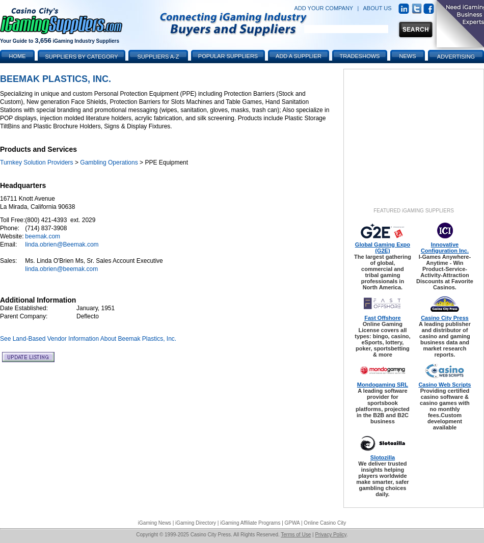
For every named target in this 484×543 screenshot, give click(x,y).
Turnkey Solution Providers (36, 162)
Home (17, 56)
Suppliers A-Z (158, 56)
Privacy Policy (330, 534)
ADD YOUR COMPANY (323, 8)
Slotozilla (382, 457)
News (407, 56)
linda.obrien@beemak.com (61, 269)
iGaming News (154, 523)
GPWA (292, 523)
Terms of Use (296, 534)
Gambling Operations (109, 162)
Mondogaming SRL (382, 385)
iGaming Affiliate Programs (250, 523)
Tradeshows (360, 56)
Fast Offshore (382, 318)
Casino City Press (445, 318)
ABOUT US (377, 8)
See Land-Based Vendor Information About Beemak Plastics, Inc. (88, 338)
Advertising (456, 56)
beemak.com (42, 236)
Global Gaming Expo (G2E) (382, 247)
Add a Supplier (298, 56)
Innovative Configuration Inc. (445, 247)
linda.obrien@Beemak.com (61, 244)
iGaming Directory (195, 523)
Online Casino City (325, 523)
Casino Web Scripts (444, 385)
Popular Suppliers (228, 56)
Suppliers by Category (81, 56)
